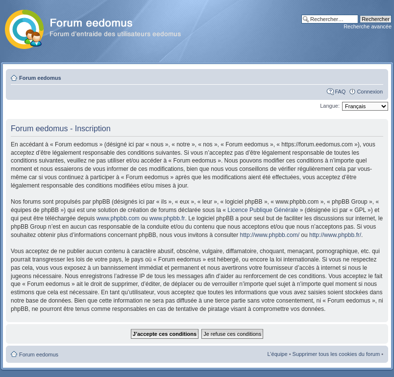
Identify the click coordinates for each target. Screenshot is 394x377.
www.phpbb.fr (167, 218)
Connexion (370, 91)
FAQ (340, 91)
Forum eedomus (40, 78)
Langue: (330, 106)
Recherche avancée (368, 26)
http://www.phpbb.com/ (269, 235)
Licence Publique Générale (262, 210)
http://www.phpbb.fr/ (335, 235)
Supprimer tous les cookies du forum (336, 354)
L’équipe (278, 354)
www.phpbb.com (118, 218)
